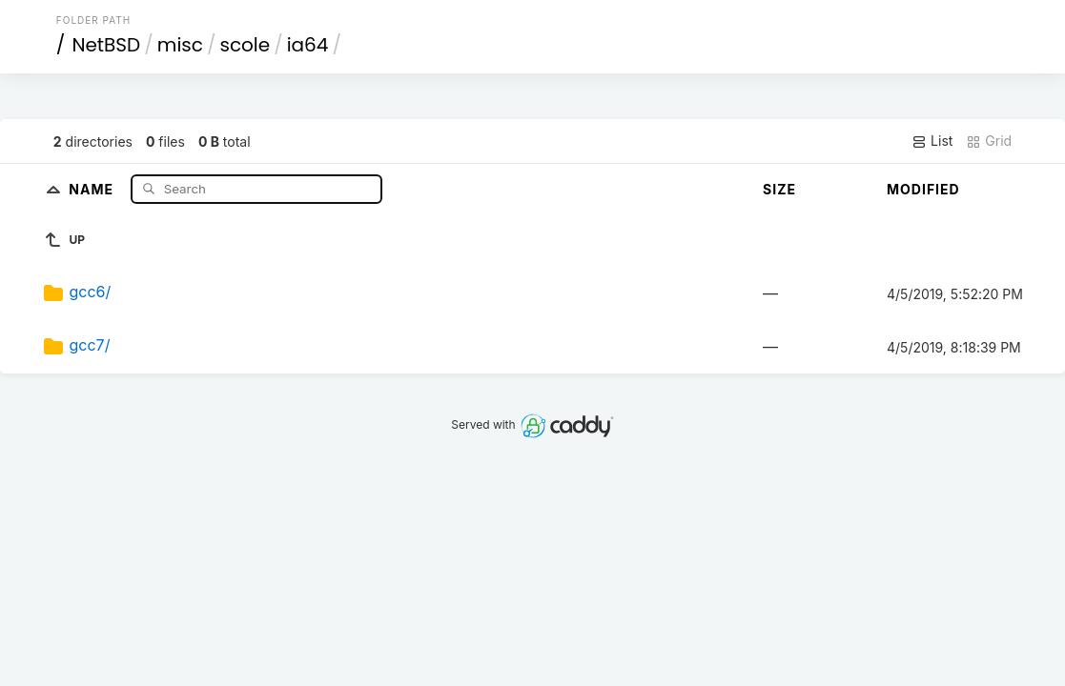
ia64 (308, 44)
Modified (923, 189)
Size (779, 189)
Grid (989, 141)
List (931, 141)
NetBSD (106, 44)
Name (93, 188)
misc (180, 44)
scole (244, 44)
